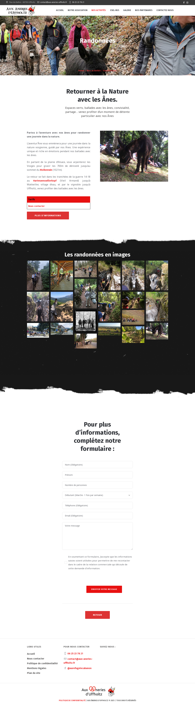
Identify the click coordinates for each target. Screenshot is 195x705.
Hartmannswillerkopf (44, 180)
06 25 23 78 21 (78, 2)
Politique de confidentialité (42, 663)
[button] (38, 275)
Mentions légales (36, 668)
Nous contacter (36, 206)
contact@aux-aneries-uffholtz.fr (53, 2)
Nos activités (94, 70)
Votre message (97, 536)
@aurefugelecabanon (79, 668)
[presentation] (85, 580)
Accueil (31, 653)
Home (81, 70)
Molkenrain (46, 169)
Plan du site (33, 673)
